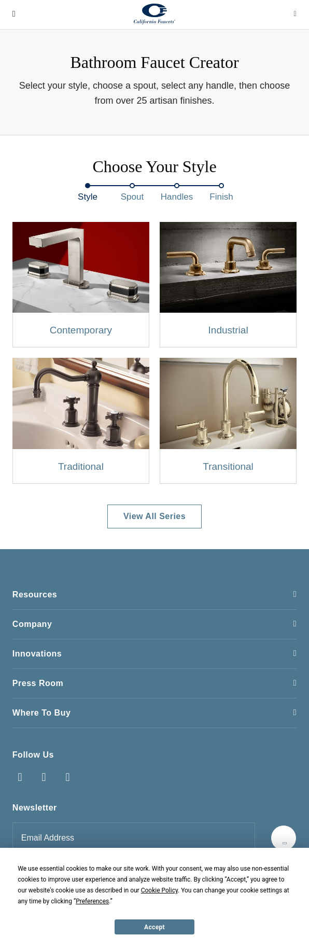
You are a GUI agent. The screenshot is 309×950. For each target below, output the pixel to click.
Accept (154, 927)
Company (32, 624)
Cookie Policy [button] (159, 890)
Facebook (20, 777)
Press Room (37, 683)
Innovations (37, 653)
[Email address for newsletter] (133, 838)
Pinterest (68, 777)
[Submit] (284, 838)
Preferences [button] (92, 901)
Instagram (44, 777)
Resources (34, 594)
